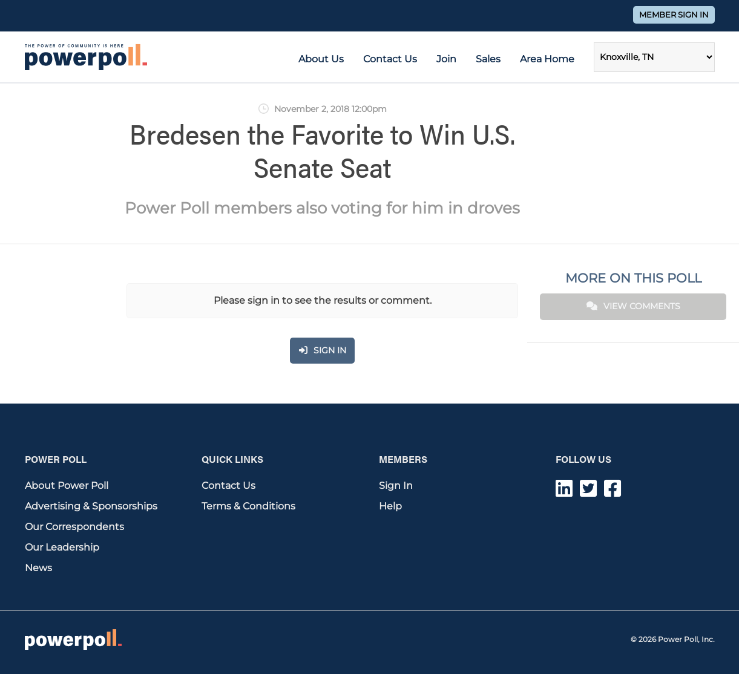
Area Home (547, 59)
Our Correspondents (74, 526)
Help (390, 506)
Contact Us (390, 59)
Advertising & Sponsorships (91, 506)
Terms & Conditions (248, 506)
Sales (488, 59)
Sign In (396, 485)
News (38, 568)
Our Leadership (62, 547)
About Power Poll (66, 485)
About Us (321, 59)
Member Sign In (674, 14)
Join (446, 59)
